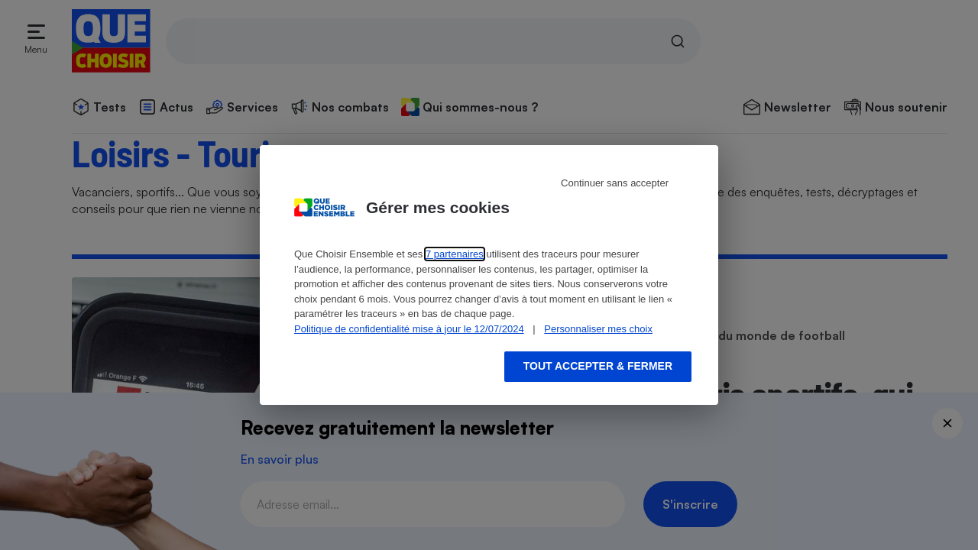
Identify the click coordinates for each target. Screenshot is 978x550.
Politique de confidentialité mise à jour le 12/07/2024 (409, 329)
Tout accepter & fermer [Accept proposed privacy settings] (597, 366)
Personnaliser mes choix (598, 329)
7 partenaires (455, 254)
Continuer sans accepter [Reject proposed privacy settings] (615, 183)
